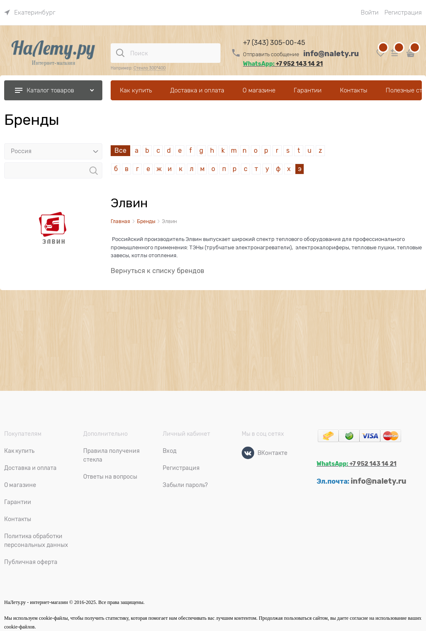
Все (120, 150)
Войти (370, 12)
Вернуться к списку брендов (157, 271)
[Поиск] (120, 53)
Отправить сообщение (271, 54)
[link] (29, 12)
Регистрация (403, 12)
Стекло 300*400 (150, 68)
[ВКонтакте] (248, 453)
